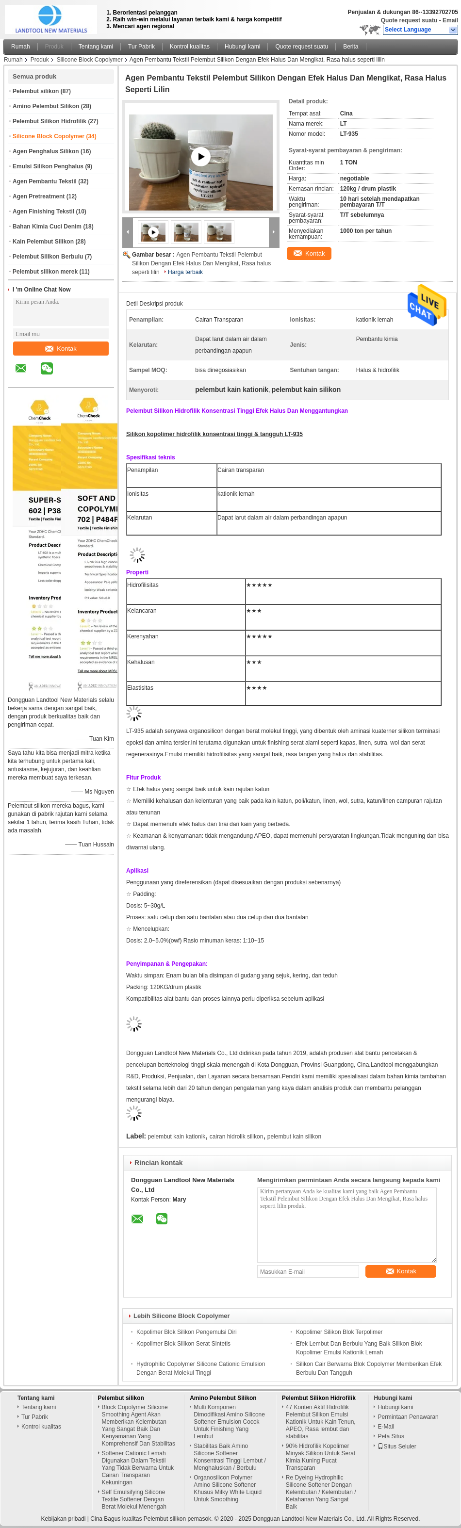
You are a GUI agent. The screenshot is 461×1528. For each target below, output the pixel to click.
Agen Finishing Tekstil (43, 211)
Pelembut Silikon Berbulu (48, 256)
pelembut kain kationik (177, 1136)
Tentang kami (96, 46)
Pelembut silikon (36, 91)
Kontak (60, 348)
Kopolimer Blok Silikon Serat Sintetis (183, 1343)
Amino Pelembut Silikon (46, 106)
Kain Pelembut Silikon (43, 241)
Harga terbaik (185, 272)
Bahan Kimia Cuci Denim (47, 226)
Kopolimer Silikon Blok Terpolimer (339, 1332)
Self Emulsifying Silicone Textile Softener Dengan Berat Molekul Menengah (134, 1499)
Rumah (20, 46)
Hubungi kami (242, 46)
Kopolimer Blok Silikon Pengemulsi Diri (186, 1332)
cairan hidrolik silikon (236, 1136)
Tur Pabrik (141, 46)
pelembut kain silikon (294, 1136)
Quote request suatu (409, 20)
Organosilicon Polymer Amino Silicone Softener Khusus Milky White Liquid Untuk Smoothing (228, 1488)
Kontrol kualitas (190, 46)
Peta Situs (391, 1436)
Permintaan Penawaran (408, 1417)
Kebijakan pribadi (63, 1518)
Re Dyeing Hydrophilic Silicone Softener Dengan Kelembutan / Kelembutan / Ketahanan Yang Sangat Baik (321, 1492)
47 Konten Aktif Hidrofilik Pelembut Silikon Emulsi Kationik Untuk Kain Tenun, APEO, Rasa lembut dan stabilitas (321, 1422)
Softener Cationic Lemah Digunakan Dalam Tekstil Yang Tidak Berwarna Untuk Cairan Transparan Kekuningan (138, 1468)
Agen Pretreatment (39, 196)
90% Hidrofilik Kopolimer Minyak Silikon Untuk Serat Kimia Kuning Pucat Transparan (320, 1457)
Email (450, 20)
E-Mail (386, 1426)
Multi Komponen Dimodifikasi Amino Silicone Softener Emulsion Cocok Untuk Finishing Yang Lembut (229, 1422)
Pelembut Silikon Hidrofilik (49, 121)
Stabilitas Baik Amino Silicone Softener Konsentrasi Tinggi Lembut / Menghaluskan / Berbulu (230, 1457)
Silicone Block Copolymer (90, 59)
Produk (54, 46)
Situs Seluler (397, 1446)
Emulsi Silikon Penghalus (48, 166)
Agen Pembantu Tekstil (45, 181)
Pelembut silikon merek (45, 271)
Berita (350, 46)
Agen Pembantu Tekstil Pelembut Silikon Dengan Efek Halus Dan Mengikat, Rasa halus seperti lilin (201, 263)
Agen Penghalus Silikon (46, 151)
